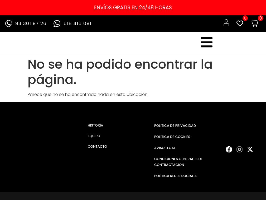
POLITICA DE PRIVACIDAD (175, 125)
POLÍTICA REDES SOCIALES (175, 175)
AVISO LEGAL (164, 147)
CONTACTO (97, 146)
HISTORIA (95, 125)
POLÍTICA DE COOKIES (172, 136)
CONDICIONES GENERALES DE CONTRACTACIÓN (178, 161)
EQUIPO (94, 135)
